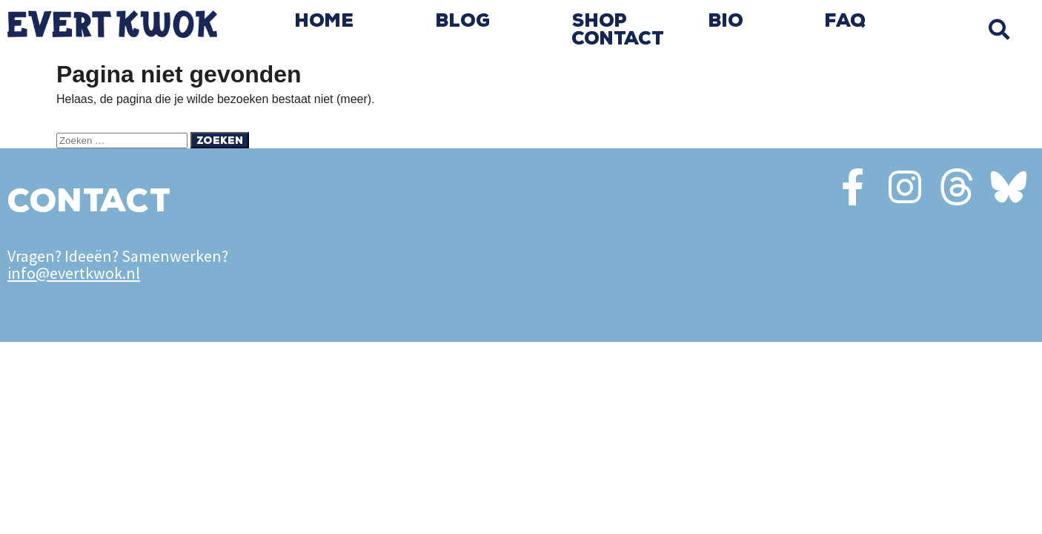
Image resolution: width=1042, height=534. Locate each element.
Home (324, 21)
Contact (617, 38)
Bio (726, 21)
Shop (599, 21)
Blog (463, 21)
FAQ (845, 21)
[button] (999, 29)
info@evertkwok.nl (73, 273)
